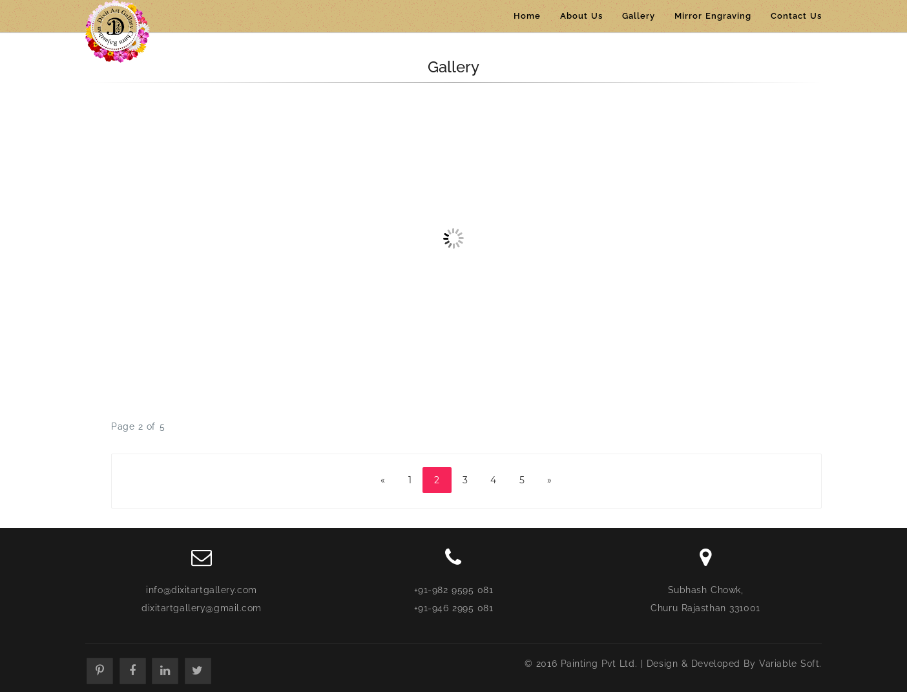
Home (527, 16)
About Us (581, 16)
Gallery (638, 16)
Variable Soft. (790, 663)
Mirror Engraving (712, 16)
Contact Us (796, 16)
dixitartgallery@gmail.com (201, 608)
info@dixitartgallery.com (201, 590)
